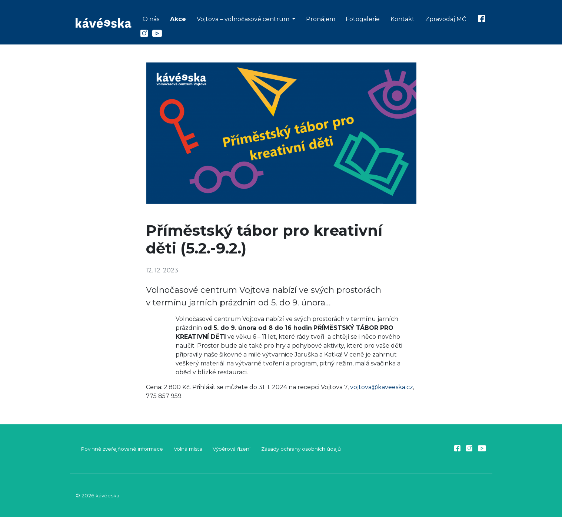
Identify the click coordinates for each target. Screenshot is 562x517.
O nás (151, 19)
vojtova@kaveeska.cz (381, 387)
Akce (178, 19)
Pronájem (320, 19)
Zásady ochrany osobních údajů (301, 449)
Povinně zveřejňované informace (122, 449)
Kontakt (402, 19)
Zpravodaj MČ (445, 19)
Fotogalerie (363, 19)
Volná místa (188, 449)
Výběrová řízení (231, 449)
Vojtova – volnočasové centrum (244, 19)
